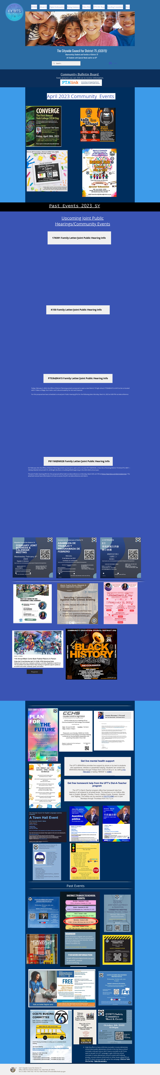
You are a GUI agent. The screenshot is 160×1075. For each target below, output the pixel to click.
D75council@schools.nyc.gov (56, 1071)
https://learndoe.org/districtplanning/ (114, 474)
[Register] (35, 671)
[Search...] (66, 63)
